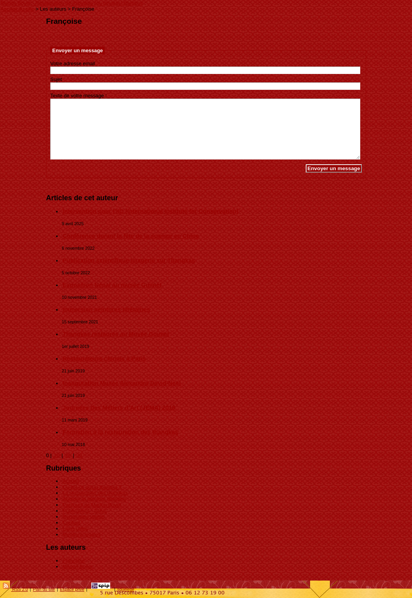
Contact (71, 523)
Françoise (74, 561)
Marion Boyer (78, 567)
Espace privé (72, 589)
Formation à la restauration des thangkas (121, 432)
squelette (125, 589)
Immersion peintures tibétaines (106, 309)
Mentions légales (82, 534)
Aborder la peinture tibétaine (94, 499)
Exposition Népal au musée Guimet (112, 284)
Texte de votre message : (78, 96)
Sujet (56, 79)
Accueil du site (17, 9)
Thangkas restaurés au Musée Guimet (116, 333)
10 (56, 455)
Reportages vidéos (84, 517)
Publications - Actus (85, 511)
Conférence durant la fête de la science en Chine (131, 235)
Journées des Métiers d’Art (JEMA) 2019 (119, 407)
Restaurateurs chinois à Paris (104, 358)
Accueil (71, 481)
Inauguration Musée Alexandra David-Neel (122, 383)
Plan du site (44, 589)
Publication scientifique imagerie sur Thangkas (129, 260)
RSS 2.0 (15, 589)
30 (79, 455)
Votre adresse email (72, 63)
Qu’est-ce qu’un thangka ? (92, 487)
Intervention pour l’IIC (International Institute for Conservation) (151, 211)
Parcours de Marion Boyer (92, 505)
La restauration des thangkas (95, 493)
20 (68, 455)
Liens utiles (75, 529)
